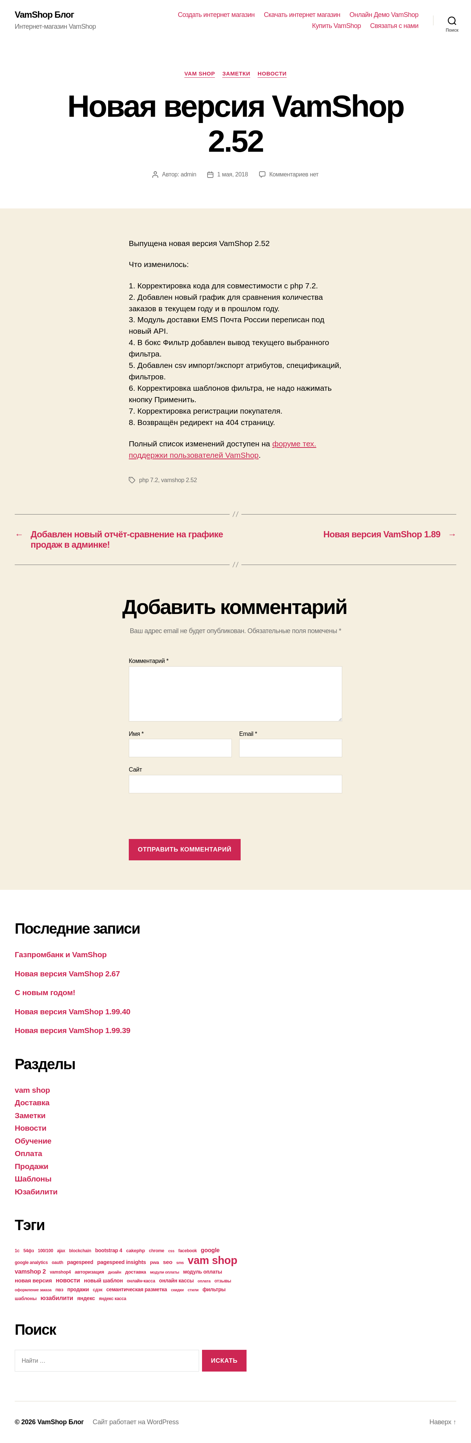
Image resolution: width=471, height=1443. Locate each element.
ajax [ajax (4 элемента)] (61, 1250)
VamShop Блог (44, 14)
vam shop (199, 73)
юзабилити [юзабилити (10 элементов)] (56, 1298)
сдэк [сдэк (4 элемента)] (97, 1289)
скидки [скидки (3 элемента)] (177, 1290)
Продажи (31, 1166)
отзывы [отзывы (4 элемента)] (223, 1281)
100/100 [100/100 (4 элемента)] (45, 1250)
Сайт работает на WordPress (136, 1422)
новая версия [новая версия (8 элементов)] (33, 1280)
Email (248, 734)
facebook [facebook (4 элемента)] (187, 1250)
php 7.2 (148, 480)
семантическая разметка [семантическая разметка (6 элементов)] (136, 1289)
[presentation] (185, 817)
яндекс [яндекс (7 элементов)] (86, 1298)
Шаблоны (33, 1179)
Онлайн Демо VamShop (384, 14)
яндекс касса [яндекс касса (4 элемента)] (112, 1298)
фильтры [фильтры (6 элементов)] (214, 1289)
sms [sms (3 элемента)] (180, 1262)
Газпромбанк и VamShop (61, 954)
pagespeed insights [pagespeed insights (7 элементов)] (121, 1262)
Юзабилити (36, 1191)
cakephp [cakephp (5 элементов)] (135, 1250)
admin (188, 174)
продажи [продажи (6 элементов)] (78, 1289)
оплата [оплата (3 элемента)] (204, 1281)
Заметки (236, 73)
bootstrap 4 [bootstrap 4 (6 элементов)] (108, 1250)
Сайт (135, 769)
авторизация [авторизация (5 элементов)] (89, 1272)
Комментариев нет (294, 174)
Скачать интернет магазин (302, 14)
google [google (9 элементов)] (210, 1250)
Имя (136, 734)
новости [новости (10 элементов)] (68, 1280)
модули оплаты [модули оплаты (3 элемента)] (164, 1272)
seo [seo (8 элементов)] (168, 1262)
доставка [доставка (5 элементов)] (135, 1272)
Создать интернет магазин (216, 14)
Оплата (28, 1153)
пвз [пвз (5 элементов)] (59, 1289)
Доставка (32, 1102)
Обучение (33, 1141)
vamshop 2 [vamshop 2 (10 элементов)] (30, 1271)
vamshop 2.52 (179, 480)
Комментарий (149, 661)
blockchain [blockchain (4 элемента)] (80, 1250)
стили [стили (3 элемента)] (193, 1290)
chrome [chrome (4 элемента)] (156, 1250)
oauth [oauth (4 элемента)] (57, 1262)
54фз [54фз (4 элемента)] (28, 1250)
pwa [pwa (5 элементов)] (154, 1262)
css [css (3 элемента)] (171, 1251)
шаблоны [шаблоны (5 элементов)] (25, 1298)
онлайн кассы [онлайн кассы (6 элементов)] (176, 1281)
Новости (272, 73)
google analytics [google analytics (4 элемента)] (31, 1262)
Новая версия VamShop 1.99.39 (72, 1030)
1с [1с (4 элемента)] (17, 1250)
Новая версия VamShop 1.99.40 (72, 1011)
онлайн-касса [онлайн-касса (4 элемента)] (141, 1281)
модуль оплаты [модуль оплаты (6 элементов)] (202, 1272)
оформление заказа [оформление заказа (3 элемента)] (33, 1290)
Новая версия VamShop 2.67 (67, 973)
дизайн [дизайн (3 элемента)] (114, 1272)
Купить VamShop (336, 25)
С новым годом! (45, 992)
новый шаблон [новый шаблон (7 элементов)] (103, 1281)
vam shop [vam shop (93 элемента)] (212, 1260)
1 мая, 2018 (232, 174)
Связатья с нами (394, 25)
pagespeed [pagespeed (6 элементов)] (80, 1262)
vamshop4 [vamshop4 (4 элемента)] (60, 1272)
